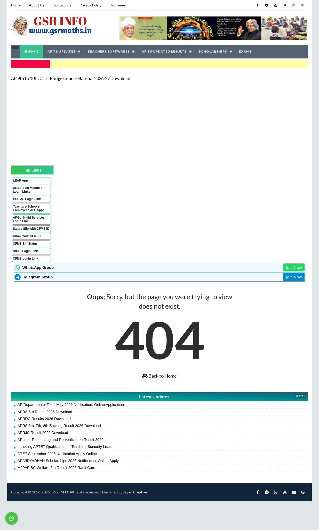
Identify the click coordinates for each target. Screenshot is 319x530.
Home (16, 5)
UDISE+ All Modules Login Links (27, 189)
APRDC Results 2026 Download (44, 419)
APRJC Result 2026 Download (43, 433)
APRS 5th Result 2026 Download (45, 412)
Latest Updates (154, 396)
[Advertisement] (152, 122)
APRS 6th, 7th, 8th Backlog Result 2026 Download (59, 426)
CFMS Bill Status (25, 243)
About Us (36, 5)
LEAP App (20, 180)
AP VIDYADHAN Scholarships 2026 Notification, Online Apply (68, 461)
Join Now (294, 267)
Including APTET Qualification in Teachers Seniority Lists (64, 446)
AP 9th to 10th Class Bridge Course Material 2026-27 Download (70, 78)
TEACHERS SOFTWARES (108, 51)
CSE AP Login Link (27, 199)
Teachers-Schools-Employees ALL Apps (28, 208)
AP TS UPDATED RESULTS (164, 51)
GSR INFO (59, 492)
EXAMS (245, 51)
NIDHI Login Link (25, 251)
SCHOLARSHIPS (213, 51)
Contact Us (62, 5)
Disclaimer (118, 5)
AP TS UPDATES (61, 51)
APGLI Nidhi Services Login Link (29, 219)
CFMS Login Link (25, 258)
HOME (31, 51)
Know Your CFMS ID (28, 236)
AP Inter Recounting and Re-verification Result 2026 (60, 440)
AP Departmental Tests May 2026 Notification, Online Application (71, 405)
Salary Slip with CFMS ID (31, 228)
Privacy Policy (90, 5)
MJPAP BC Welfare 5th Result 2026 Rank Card (56, 468)
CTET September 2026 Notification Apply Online (57, 454)
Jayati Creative (135, 492)
